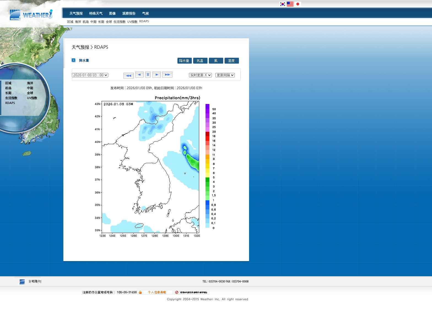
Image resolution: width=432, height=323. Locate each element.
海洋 (78, 21)
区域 (70, 21)
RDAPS (144, 21)
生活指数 (120, 21)
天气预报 (76, 13)
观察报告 (129, 13)
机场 (86, 21)
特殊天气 (95, 13)
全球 (109, 21)
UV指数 (132, 21)
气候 (145, 13)
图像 (112, 13)
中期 (93, 21)
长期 (101, 21)
